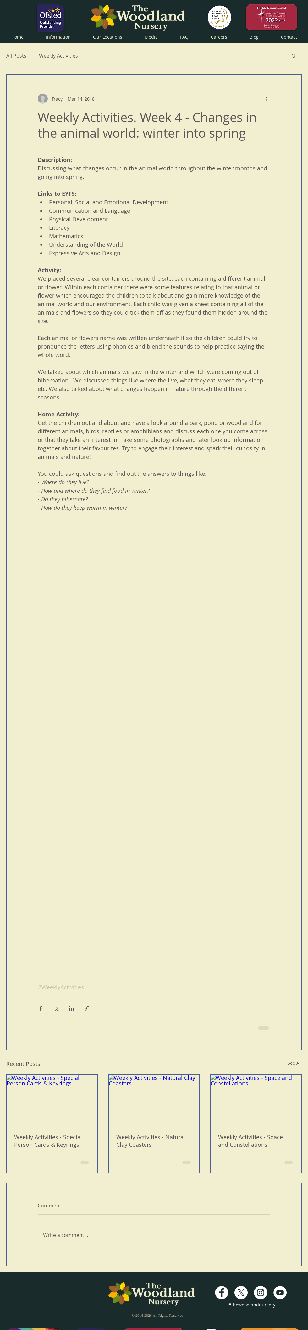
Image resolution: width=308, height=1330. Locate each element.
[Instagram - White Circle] (260, 1292)
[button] (58, 36)
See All (295, 1063)
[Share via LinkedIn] (71, 1008)
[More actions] (266, 98)
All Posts (16, 55)
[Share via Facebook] (41, 1008)
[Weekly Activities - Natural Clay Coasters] (154, 1100)
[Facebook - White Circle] (221, 1292)
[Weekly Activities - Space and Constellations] (256, 1100)
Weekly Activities (58, 55)
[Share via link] (87, 1008)
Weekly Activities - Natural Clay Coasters (150, 1140)
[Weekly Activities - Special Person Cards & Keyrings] (52, 1100)
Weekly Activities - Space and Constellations (250, 1140)
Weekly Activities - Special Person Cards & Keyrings (48, 1140)
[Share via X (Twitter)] (56, 1008)
